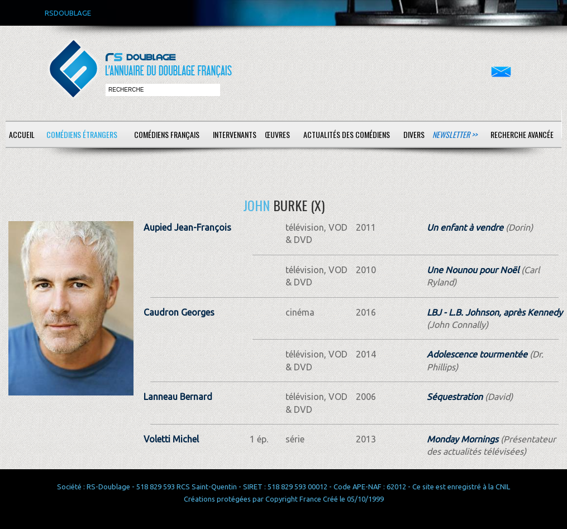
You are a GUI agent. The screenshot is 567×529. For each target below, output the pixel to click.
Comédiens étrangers (81, 134)
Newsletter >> (454, 134)
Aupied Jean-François (187, 227)
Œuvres (277, 134)
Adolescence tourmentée (477, 354)
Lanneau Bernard (178, 397)
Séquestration (455, 397)
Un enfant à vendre (465, 227)
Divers (414, 134)
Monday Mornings (462, 439)
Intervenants (234, 134)
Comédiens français (166, 134)
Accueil (22, 134)
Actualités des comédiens (346, 134)
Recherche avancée (522, 134)
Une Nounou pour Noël (473, 270)
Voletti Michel (171, 439)
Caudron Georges (179, 312)
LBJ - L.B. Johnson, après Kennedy (495, 312)
